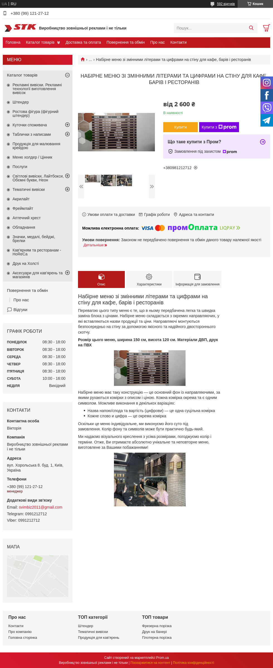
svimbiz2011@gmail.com (40, 507)
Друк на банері (154, 632)
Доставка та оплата (83, 42)
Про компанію (20, 632)
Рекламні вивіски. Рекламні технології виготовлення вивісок (37, 89)
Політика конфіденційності (193, 663)
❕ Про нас (18, 299)
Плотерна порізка (157, 637)
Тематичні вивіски (29, 189)
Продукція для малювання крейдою (36, 146)
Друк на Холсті (26, 263)
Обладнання (24, 227)
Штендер (21, 102)
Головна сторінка (22, 637)
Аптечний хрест (27, 218)
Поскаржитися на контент (150, 663)
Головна (13, 42)
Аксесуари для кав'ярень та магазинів (38, 275)
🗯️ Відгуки (17, 309)
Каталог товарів (40, 42)
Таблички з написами (32, 134)
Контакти (178, 42)
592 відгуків (226, 4)
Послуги (20, 166)
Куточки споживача (30, 125)
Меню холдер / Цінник (32, 157)
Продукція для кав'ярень (98, 637)
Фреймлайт (23, 208)
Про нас (157, 42)
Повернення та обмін (125, 42)
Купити (180, 127)
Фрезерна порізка (157, 626)
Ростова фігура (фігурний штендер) (35, 113)
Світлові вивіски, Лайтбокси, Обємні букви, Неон (38, 178)
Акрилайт (21, 199)
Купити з (219, 127)
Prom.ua (162, 658)
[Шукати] (251, 28)
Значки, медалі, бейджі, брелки (34, 239)
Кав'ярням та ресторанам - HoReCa (37, 252)
